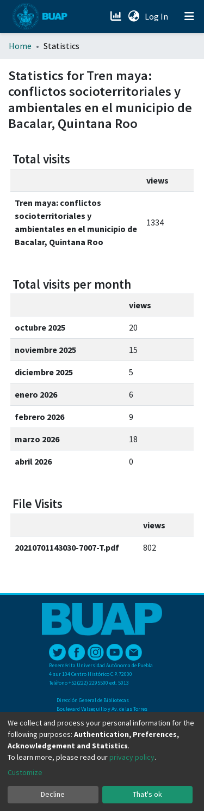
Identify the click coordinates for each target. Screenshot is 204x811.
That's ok (147, 794)
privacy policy (131, 757)
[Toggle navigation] (189, 16)
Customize (25, 772)
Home (20, 45)
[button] (134, 16)
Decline (53, 794)
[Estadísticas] (117, 16)
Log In (157, 16)
